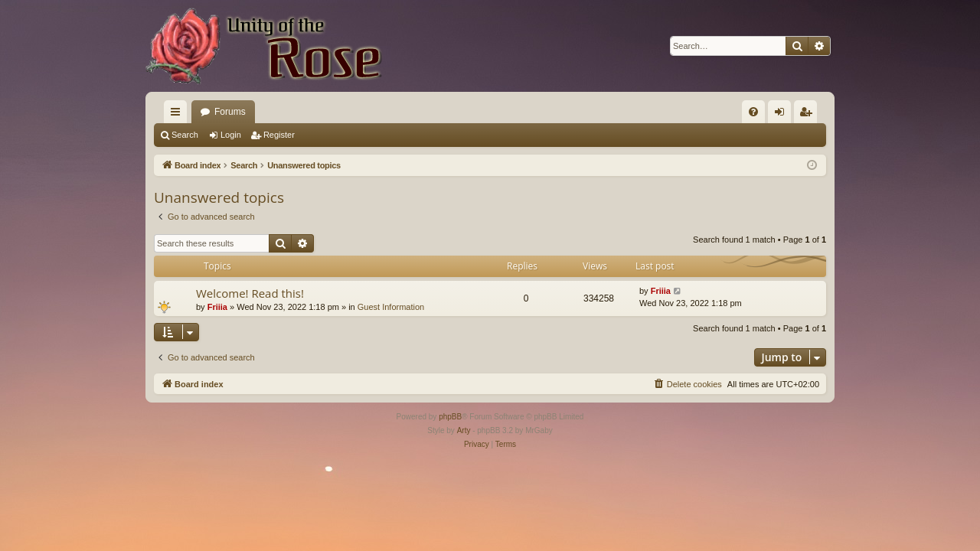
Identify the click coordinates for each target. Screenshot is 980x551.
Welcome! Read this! (250, 293)
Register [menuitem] (809, 114)
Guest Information (391, 306)
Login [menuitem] (783, 114)
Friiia (217, 306)
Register (279, 134)
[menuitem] (753, 111)
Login (230, 134)
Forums (230, 111)
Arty (464, 430)
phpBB (450, 416)
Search (185, 134)
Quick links (178, 114)
